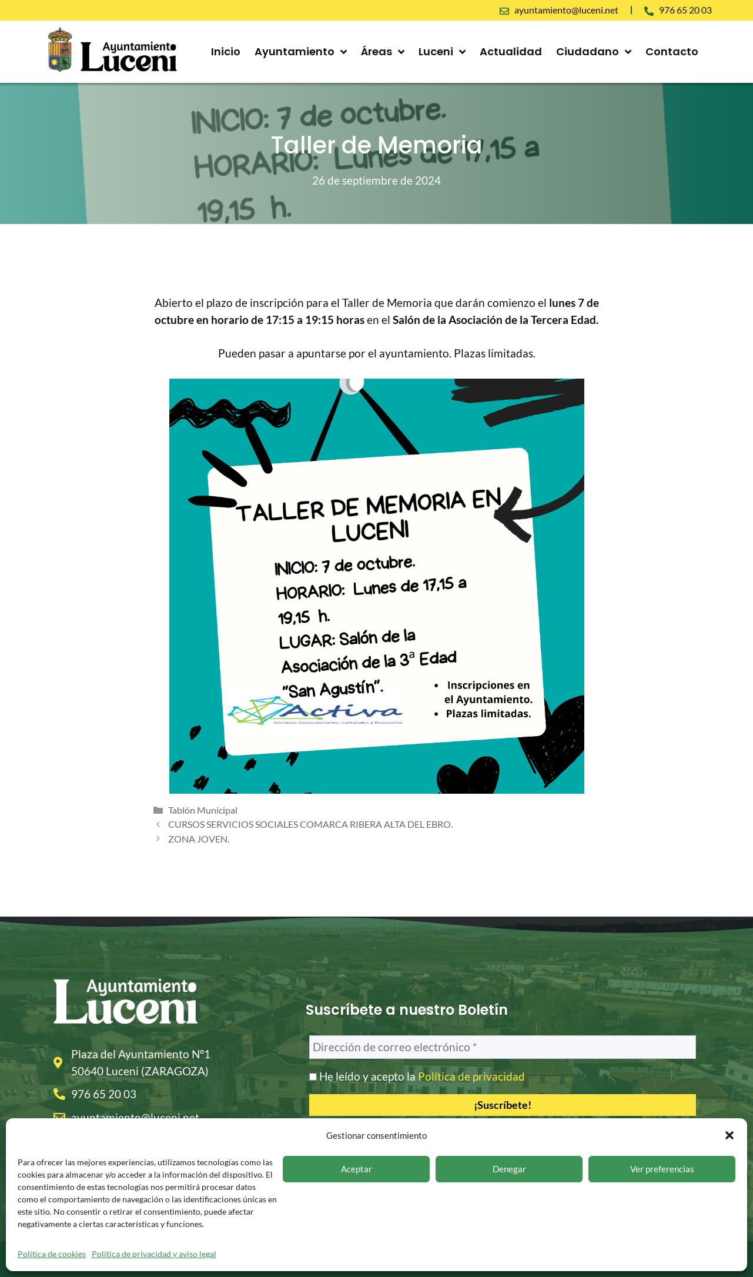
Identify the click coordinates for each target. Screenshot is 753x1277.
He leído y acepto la (417, 1076)
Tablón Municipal (202, 809)
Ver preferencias (662, 1169)
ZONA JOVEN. (198, 838)
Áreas (382, 52)
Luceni (442, 52)
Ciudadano (593, 52)
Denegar (509, 1169)
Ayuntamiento (301, 52)
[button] (729, 1135)
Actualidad (511, 51)
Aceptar (356, 1169)
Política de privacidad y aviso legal (154, 1254)
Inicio (225, 51)
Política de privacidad (471, 1076)
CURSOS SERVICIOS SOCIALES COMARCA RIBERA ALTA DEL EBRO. (310, 824)
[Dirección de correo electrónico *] (503, 1047)
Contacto (671, 51)
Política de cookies (52, 1254)
